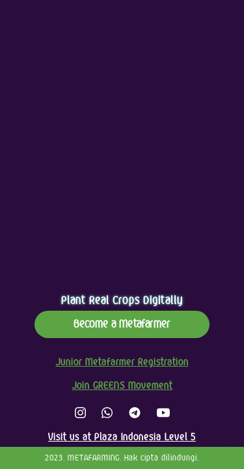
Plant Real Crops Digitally (122, 300)
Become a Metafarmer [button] (122, 324)
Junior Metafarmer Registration (122, 362)
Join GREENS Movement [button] (122, 385)
